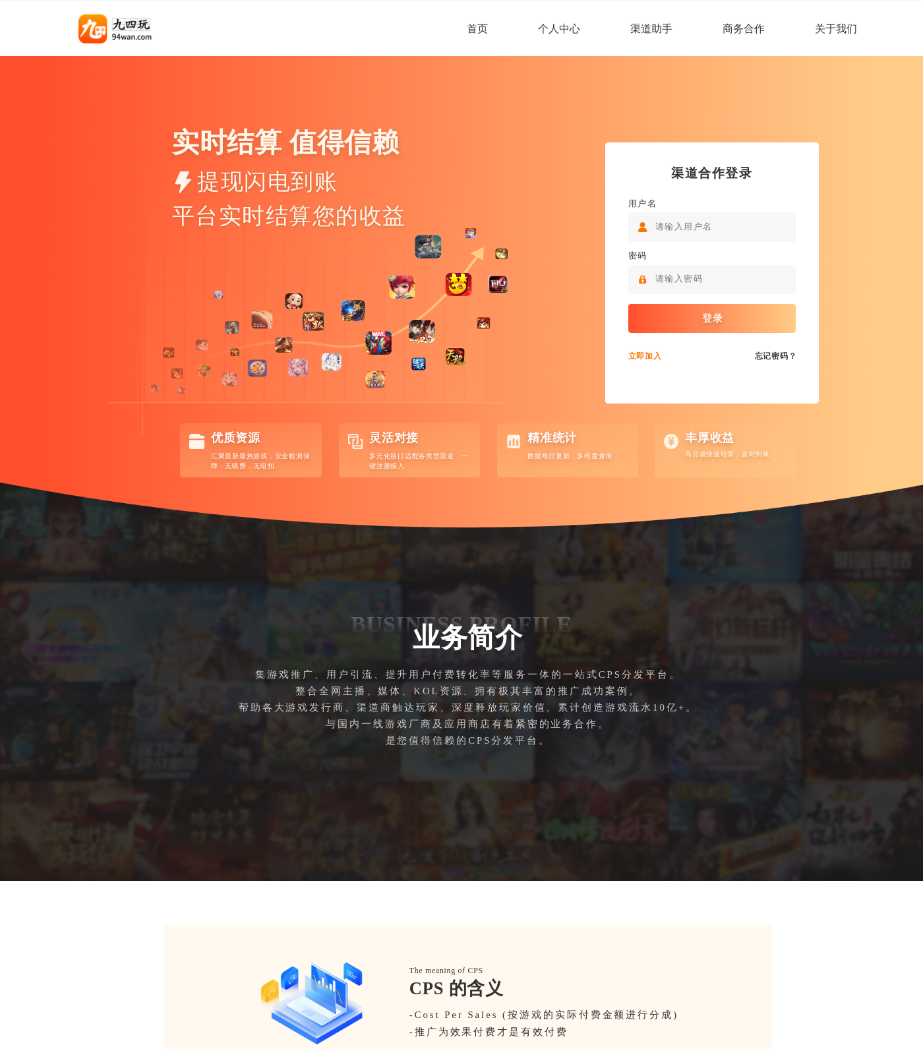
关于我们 (836, 28)
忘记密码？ (775, 357)
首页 (477, 28)
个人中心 (559, 28)
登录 (712, 319)
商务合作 (744, 28)
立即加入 (644, 357)
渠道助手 (651, 28)
